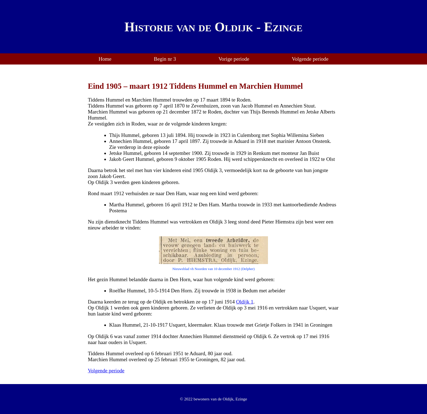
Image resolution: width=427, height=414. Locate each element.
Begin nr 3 (165, 59)
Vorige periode (233, 59)
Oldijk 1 (244, 302)
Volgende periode (310, 59)
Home (105, 59)
